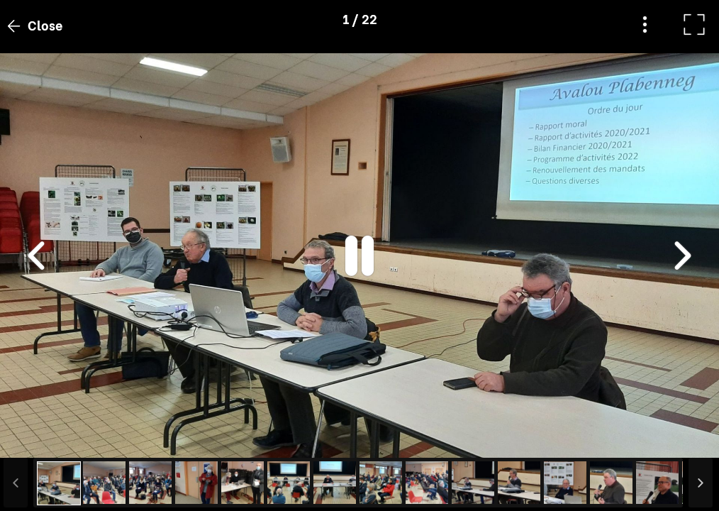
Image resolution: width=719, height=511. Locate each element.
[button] (37, 437)
